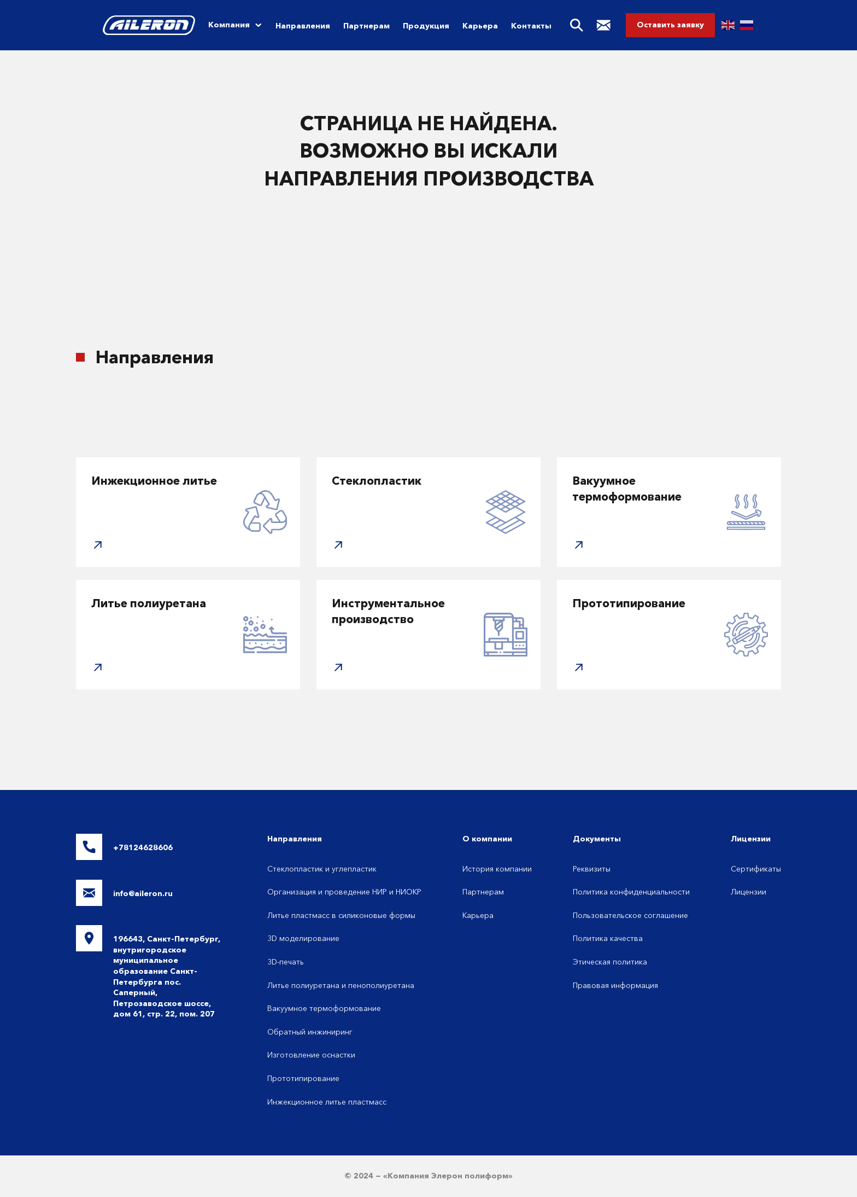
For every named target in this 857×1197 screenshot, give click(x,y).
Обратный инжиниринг (310, 1032)
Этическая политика (610, 962)
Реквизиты (592, 869)
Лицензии (748, 892)
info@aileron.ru (143, 893)
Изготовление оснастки (311, 1055)
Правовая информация (615, 985)
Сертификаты (756, 869)
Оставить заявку (670, 25)
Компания (229, 25)
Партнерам (366, 26)
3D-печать (285, 962)
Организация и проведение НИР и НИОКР (344, 892)
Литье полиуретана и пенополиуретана (340, 985)
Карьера (480, 26)
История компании (497, 869)
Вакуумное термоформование (324, 1008)
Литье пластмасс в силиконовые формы (341, 915)
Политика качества (608, 938)
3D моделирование (303, 938)
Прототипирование (303, 1078)
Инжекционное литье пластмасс (326, 1102)
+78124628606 (143, 847)
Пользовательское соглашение (630, 915)
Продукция (426, 26)
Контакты (531, 26)
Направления (302, 26)
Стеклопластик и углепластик (322, 869)
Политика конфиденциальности (631, 892)
